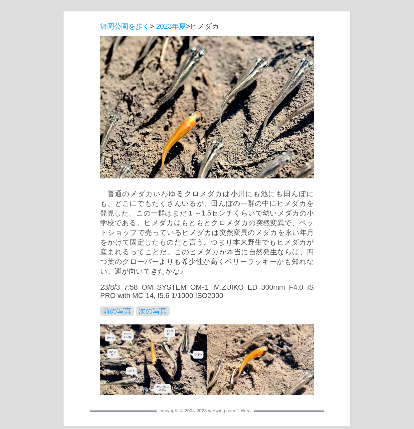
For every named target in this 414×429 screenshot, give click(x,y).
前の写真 (117, 311)
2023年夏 (171, 26)
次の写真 (153, 311)
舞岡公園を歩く (125, 26)
